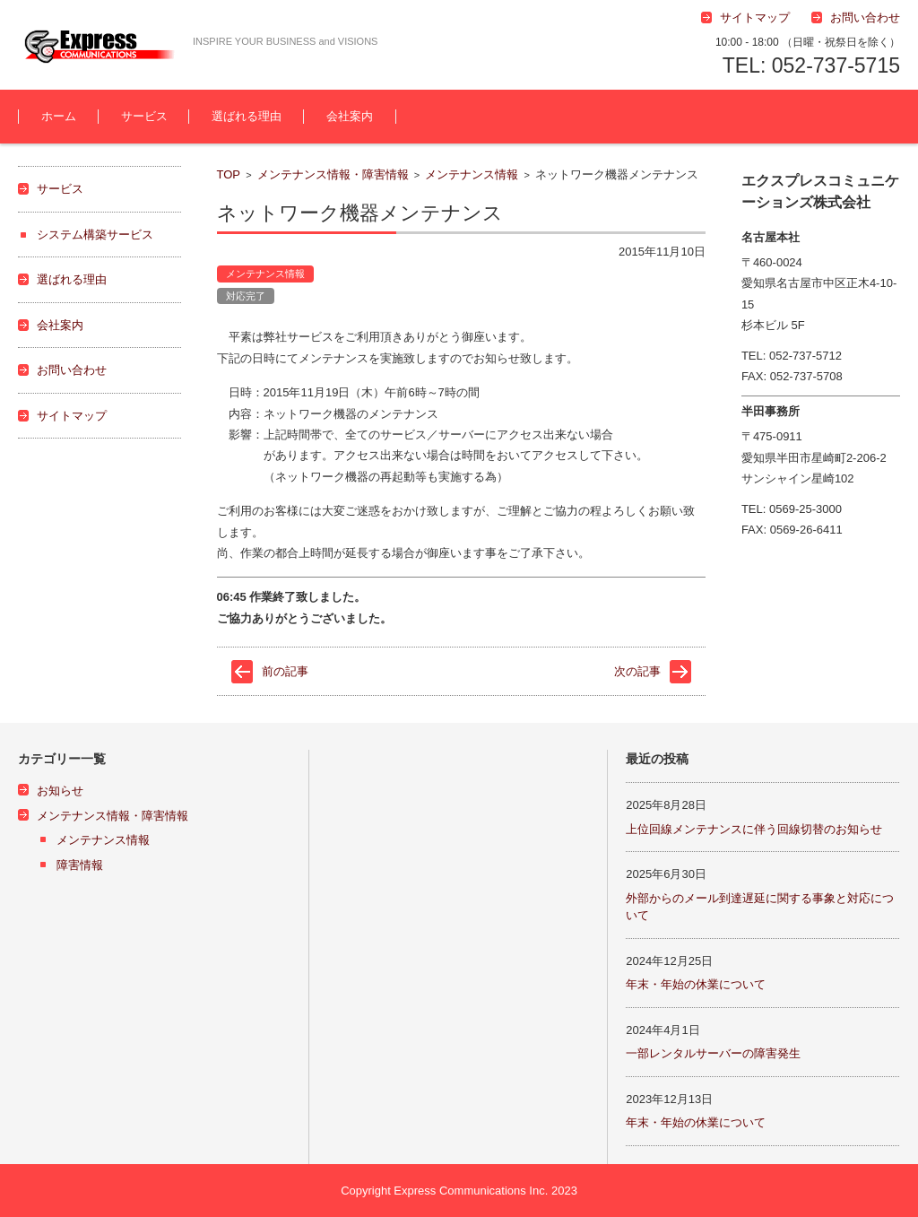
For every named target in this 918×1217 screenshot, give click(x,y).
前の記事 (285, 671)
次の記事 (637, 671)
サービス (144, 116)
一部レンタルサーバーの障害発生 (713, 1053)
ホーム (58, 116)
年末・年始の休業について (696, 984)
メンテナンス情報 (471, 174)
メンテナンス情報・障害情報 (333, 174)
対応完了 (245, 296)
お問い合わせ (72, 370)
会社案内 (349, 116)
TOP (229, 174)
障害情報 (79, 865)
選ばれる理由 (246, 116)
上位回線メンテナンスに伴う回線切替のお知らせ (754, 829)
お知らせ (60, 790)
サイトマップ (72, 415)
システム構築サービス (95, 234)
